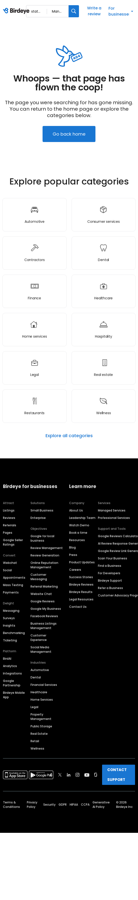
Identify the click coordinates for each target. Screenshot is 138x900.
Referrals (9, 525)
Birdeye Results (80, 592)
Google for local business (42, 538)
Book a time (78, 533)
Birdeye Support (110, 580)
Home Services (42, 699)
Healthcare (39, 692)
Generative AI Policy (101, 804)
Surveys (9, 618)
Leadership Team (82, 518)
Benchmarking (14, 633)
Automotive (40, 670)
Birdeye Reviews (81, 584)
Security (49, 804)
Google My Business (46, 609)
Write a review (94, 11)
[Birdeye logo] (17, 11)
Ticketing (10, 640)
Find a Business (109, 566)
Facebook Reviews (44, 616)
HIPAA (74, 804)
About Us (76, 510)
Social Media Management (41, 649)
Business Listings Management (44, 625)
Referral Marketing (44, 586)
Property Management (41, 716)
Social (7, 570)
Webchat (10, 563)
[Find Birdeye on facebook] (51, 775)
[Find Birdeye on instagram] (77, 775)
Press (73, 555)
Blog (72, 547)
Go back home (69, 134)
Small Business (42, 510)
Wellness (37, 748)
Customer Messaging (39, 577)
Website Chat (41, 594)
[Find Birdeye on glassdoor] (95, 775)
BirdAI (7, 658)
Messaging (11, 611)
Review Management (47, 548)
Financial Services (44, 685)
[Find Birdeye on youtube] (86, 775)
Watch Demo (79, 525)
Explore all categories (69, 436)
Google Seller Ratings (13, 542)
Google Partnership (11, 683)
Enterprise (38, 518)
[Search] (74, 11)
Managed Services (111, 510)
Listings (9, 510)
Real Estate (39, 734)
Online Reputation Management (44, 565)
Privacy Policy (32, 804)
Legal (34, 707)
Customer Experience (39, 637)
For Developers (109, 573)
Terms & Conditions (11, 804)
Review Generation (45, 555)
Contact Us (78, 607)
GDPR (63, 804)
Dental (36, 677)
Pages (7, 533)
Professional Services (114, 518)
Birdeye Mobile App (14, 695)
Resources (77, 540)
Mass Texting (13, 585)
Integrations (12, 673)
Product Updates (82, 562)
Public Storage (41, 726)
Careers (75, 570)
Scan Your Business (112, 558)
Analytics (10, 666)
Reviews (9, 518)
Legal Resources (81, 599)
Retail (35, 741)
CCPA (85, 804)
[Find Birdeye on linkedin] (69, 775)
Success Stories (81, 577)
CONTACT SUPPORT (117, 774)
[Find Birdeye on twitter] (60, 775)
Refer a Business (110, 588)
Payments (11, 592)
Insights (9, 625)
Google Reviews (43, 601)
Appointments (14, 577)
